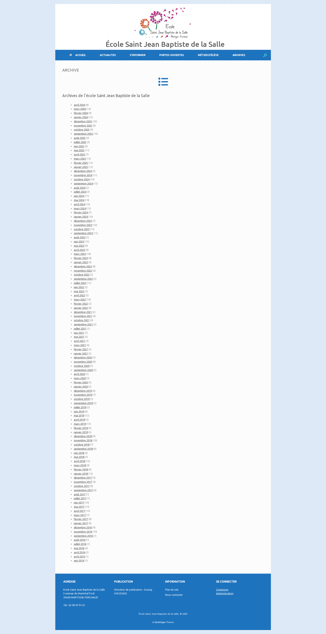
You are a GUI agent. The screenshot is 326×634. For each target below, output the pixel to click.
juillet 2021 (80, 328)
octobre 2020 (81, 365)
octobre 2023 (81, 229)
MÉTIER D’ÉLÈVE (208, 55)
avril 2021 (79, 341)
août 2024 (79, 187)
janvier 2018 (81, 473)
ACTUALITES (108, 55)
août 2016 (79, 539)
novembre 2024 (83, 175)
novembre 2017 (83, 481)
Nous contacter (174, 594)
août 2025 (79, 137)
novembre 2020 (83, 361)
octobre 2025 (81, 129)
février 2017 (81, 519)
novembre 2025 (83, 125)
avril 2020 (79, 374)
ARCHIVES (239, 55)
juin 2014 (79, 560)
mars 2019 (80, 423)
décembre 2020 (83, 357)
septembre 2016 (83, 535)
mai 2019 (79, 415)
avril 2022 (79, 295)
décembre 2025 (83, 121)
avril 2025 (79, 154)
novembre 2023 (83, 225)
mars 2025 (80, 158)
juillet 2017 (80, 498)
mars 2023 (80, 253)
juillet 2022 (80, 283)
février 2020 (81, 382)
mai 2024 (79, 200)
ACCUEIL (77, 55)
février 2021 (81, 349)
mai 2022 (79, 291)
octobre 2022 (81, 274)
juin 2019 (79, 411)
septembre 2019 (83, 403)
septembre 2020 (83, 370)
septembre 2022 (83, 278)
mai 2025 (79, 150)
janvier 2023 (81, 262)
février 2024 (81, 212)
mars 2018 (80, 465)
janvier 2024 (81, 216)
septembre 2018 (83, 448)
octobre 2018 (81, 444)
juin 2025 (79, 146)
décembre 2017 (83, 477)
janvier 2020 (81, 386)
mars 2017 (80, 515)
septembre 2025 (83, 133)
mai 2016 (79, 548)
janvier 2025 (81, 167)
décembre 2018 (83, 436)
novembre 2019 (83, 394)
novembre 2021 (83, 316)
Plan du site (171, 589)
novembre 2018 (83, 440)
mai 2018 (79, 456)
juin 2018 (79, 452)
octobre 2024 (81, 179)
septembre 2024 (83, 183)
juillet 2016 (80, 544)
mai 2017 (79, 506)
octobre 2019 (81, 398)
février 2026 (81, 113)
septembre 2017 (83, 490)
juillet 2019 (80, 407)
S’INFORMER (137, 55)
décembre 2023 (83, 220)
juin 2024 (79, 195)
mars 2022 (80, 299)
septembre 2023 (83, 233)
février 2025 (81, 162)
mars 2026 (80, 108)
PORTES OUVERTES (171, 55)
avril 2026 (79, 104)
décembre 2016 (83, 527)
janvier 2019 (81, 432)
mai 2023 (79, 245)
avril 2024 (79, 204)
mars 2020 (80, 378)
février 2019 (81, 428)
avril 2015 (79, 556)
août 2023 (79, 237)
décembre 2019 (83, 390)
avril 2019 (79, 419)
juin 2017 (79, 502)
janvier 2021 (81, 353)
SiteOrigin (160, 622)
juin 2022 (79, 287)
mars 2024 (80, 208)
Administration (224, 593)
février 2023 (81, 258)
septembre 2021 (83, 324)
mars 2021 (80, 345)
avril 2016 (79, 552)
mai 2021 (79, 336)
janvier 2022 (81, 307)
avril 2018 (79, 461)
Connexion (222, 589)
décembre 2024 (83, 171)
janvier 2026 (81, 117)
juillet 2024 (80, 191)
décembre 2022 (83, 266)
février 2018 (81, 469)
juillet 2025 (80, 142)
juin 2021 (79, 332)
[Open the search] (265, 55)
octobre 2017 (81, 486)
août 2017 (79, 494)
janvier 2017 (81, 523)
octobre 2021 (81, 320)
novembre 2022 (83, 270)
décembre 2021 (83, 312)
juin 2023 (79, 241)
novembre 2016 (83, 531)
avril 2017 (79, 510)
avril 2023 (79, 249)
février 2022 (81, 303)
